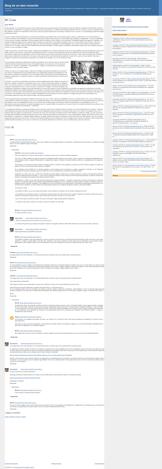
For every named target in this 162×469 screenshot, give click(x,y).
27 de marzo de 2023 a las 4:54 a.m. (27, 276)
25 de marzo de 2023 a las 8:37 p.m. (27, 252)
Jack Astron (19, 218)
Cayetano (115, 38)
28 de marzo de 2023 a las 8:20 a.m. (31, 317)
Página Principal (56, 463)
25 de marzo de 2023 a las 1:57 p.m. (31, 210)
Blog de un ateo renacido (21, 5)
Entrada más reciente (11, 463)
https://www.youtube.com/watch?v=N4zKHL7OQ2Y (25, 378)
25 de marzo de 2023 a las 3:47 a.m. (26, 139)
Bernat (115, 126)
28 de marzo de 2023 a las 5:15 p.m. (31, 390)
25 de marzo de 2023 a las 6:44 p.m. (36, 229)
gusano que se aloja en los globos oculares (37, 223)
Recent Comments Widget (151, 171)
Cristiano (115, 140)
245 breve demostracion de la (136, 99)
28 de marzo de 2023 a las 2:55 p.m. (31, 369)
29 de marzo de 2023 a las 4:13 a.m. (25, 402)
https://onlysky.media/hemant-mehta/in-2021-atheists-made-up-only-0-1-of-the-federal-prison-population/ (41, 355)
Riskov (17, 317)
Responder (13, 146)
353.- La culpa (10, 20)
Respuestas (15, 150)
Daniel (114, 113)
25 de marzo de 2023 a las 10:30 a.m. (32, 153)
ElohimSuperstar (118, 65)
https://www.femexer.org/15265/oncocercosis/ (28, 231)
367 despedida (131, 58)
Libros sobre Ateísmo (119, 30)
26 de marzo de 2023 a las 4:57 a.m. (25, 262)
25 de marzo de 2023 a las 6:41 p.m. (36, 218)
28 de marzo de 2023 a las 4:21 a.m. (31, 303)
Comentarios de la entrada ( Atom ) (23, 467)
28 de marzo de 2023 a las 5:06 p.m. (31, 331)
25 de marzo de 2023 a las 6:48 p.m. (31, 237)
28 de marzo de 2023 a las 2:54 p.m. (31, 343)
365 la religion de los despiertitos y (135, 85)
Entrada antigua (99, 463)
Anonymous (116, 79)
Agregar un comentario (13, 413)
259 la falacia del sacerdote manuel (137, 38)
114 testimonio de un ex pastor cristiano (136, 158)
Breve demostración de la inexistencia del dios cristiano (130, 27)
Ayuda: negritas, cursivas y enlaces (15, 417)
